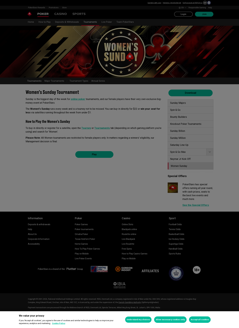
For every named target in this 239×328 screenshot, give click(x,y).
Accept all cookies (200, 319)
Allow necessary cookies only (170, 319)
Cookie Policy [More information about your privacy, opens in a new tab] (58, 323)
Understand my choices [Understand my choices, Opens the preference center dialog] (138, 319)
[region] (119, 319)
